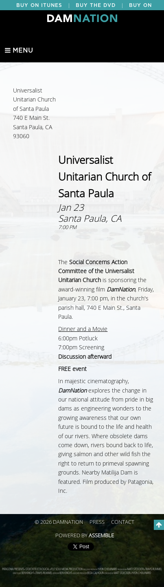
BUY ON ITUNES (39, 5)
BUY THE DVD (96, 5)
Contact (122, 522)
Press (97, 522)
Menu (19, 50)
